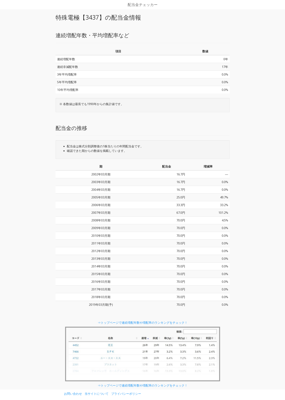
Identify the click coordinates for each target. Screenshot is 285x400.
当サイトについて (97, 394)
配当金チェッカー (143, 5)
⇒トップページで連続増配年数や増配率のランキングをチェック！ (143, 323)
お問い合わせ (73, 394)
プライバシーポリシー (126, 394)
